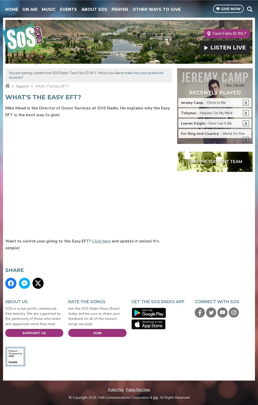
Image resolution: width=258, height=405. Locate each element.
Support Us (34, 333)
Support (22, 86)
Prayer (120, 9)
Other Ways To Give (157, 9)
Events (68, 9)
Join (97, 333)
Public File (116, 390)
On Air (29, 9)
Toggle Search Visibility (249, 9)
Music (49, 9)
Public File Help (138, 390)
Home (11, 9)
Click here (101, 241)
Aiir (155, 397)
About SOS (94, 9)
